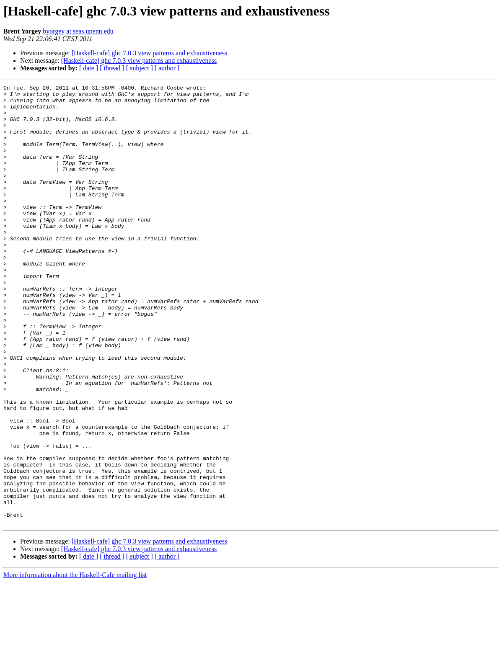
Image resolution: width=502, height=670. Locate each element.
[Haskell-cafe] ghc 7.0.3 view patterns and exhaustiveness (149, 53)
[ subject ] (139, 68)
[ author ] (167, 68)
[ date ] (88, 68)
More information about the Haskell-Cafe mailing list (75, 662)
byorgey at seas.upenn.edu (78, 31)
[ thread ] (112, 68)
